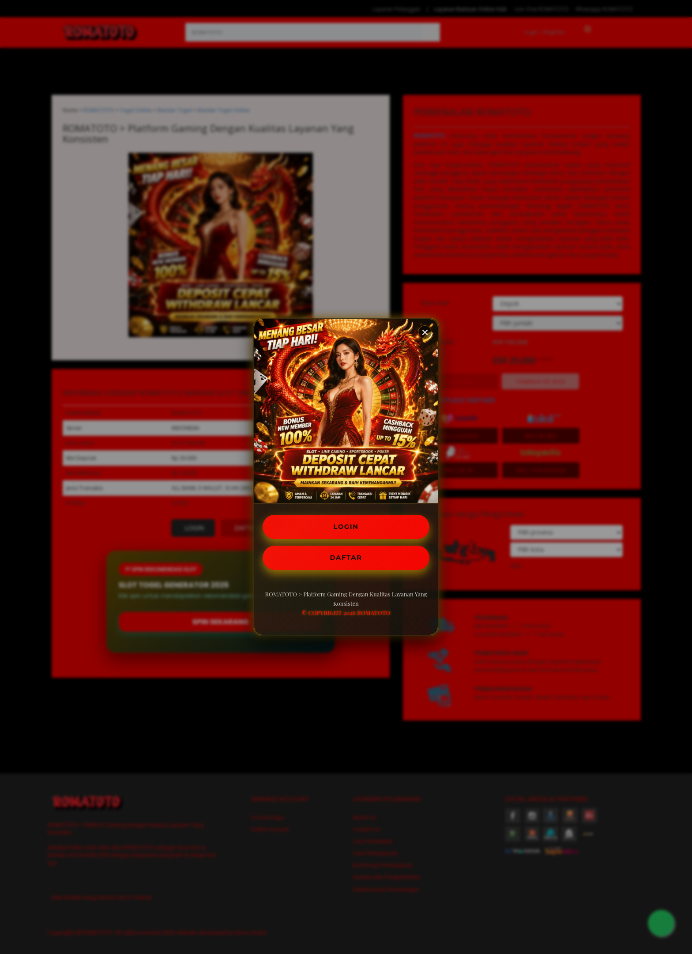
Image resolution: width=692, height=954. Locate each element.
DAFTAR (346, 558)
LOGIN (346, 525)
